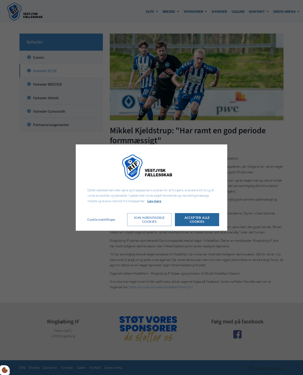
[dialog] (151, 187)
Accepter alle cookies (197, 219)
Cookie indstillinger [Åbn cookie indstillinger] (101, 219)
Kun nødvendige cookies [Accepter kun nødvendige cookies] (149, 219)
